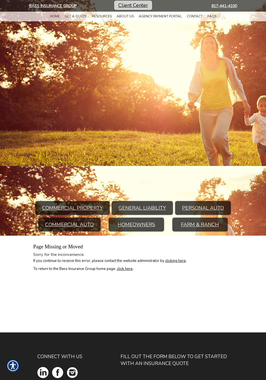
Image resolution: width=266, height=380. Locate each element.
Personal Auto (203, 208)
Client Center (133, 5)
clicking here (175, 260)
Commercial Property (72, 208)
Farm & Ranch (200, 224)
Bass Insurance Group (52, 6)
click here (125, 268)
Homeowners (136, 224)
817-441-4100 (224, 6)
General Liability (142, 208)
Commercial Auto (69, 224)
